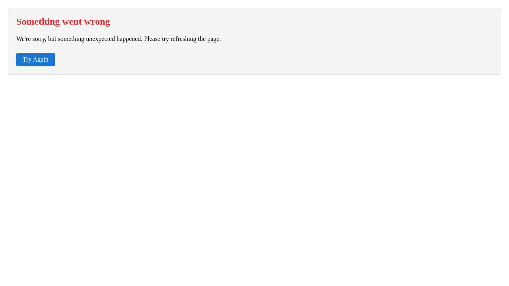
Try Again (36, 59)
